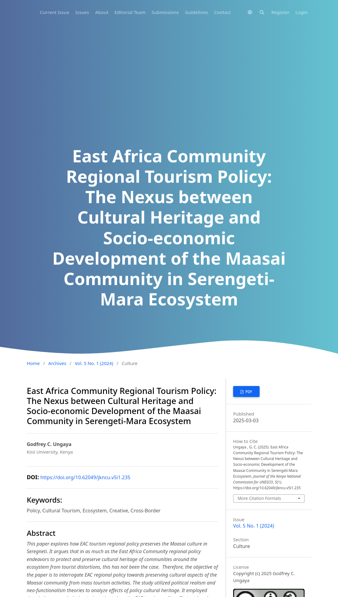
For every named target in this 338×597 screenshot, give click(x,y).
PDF (248, 391)
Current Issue (54, 12)
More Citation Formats (259, 498)
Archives (57, 363)
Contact (222, 12)
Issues (82, 12)
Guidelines (196, 12)
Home (33, 363)
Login (301, 12)
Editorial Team (129, 12)
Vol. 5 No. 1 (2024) (94, 363)
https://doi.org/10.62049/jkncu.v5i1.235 (85, 477)
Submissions (165, 12)
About (101, 12)
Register (280, 12)
